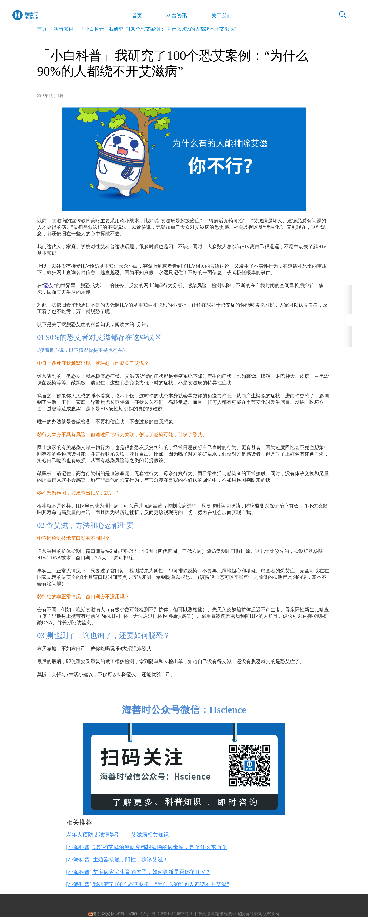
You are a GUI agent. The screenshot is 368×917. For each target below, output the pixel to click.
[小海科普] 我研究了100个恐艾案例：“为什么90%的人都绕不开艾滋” (147, 884)
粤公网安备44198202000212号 (118, 913)
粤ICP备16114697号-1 (172, 913)
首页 (134, 16)
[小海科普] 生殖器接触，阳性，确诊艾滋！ (117, 859)
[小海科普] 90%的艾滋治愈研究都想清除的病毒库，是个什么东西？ (146, 847)
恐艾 (49, 285)
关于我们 (215, 16)
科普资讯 (172, 16)
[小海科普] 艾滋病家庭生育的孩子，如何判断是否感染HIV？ (138, 872)
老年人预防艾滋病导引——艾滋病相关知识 (117, 835)
